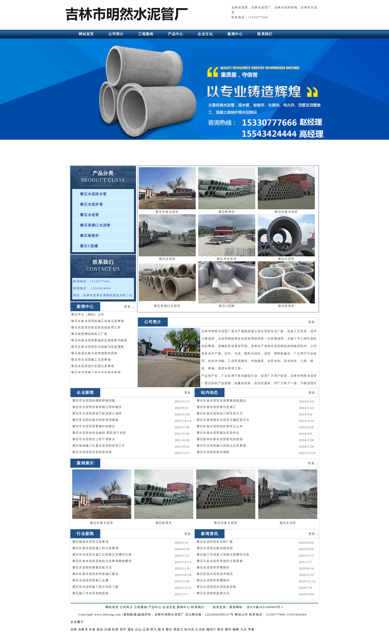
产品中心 (175, 34)
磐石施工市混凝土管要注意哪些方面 (223, 554)
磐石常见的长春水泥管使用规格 (95, 420)
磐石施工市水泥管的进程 (90, 593)
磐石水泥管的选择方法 (213, 593)
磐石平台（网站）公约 (87, 314)
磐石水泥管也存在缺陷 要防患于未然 (99, 432)
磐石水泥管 (89, 215)
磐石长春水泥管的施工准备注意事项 (97, 321)
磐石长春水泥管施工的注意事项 (95, 548)
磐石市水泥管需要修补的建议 (93, 426)
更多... (129, 306)
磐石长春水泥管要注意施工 (216, 407)
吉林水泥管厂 (261, 7)
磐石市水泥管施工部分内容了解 (95, 587)
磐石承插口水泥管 (95, 225)
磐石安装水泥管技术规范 (215, 574)
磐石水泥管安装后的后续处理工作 (96, 327)
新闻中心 (235, 34)
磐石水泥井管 (91, 204)
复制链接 (130, 614)
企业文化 (205, 34)
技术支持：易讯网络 (228, 607)
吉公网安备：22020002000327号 (209, 614)
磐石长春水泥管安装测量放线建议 (221, 400)
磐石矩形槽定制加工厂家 (89, 334)
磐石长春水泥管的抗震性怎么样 (220, 426)
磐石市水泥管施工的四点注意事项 (221, 445)
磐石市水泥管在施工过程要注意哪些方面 (102, 554)
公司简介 (116, 34)
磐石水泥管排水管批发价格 (92, 452)
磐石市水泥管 (227, 259)
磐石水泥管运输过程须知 (215, 548)
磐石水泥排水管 (93, 194)
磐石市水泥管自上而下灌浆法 (93, 439)
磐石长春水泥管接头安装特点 (218, 432)
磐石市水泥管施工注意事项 (91, 359)
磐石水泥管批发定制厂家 (215, 541)
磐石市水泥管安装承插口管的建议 (97, 407)
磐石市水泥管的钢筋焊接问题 (93, 400)
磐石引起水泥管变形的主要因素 (220, 561)
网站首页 (86, 34)
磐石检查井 (89, 236)
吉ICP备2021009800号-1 (265, 607)
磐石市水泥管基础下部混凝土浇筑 (97, 413)
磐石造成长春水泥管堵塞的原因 (94, 353)
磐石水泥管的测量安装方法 (92, 567)
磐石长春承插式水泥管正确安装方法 (223, 420)
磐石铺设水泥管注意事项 (90, 541)
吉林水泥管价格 (285, 7)
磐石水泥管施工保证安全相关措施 (96, 372)
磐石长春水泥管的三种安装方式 (220, 413)
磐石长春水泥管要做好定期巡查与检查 (99, 340)
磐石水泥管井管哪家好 (213, 567)
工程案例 (145, 34)
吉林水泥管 (239, 7)
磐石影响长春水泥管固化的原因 (220, 439)
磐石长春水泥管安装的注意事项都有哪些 (102, 561)
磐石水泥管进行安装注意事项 (92, 366)
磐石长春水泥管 (167, 212)
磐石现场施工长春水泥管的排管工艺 (98, 445)
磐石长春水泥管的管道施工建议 (95, 574)
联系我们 (264, 34)
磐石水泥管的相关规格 (213, 452)
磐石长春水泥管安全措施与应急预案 (97, 346)
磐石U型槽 (89, 246)
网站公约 (241, 614)
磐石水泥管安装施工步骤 (90, 580)
